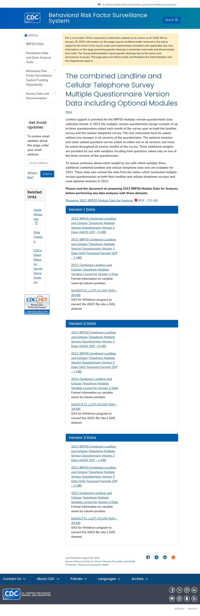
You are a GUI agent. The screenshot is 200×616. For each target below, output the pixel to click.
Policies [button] (78, 579)
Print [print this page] (69, 112)
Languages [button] (109, 579)
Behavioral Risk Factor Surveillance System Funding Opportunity (39, 78)
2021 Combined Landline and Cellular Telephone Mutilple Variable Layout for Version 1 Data (94, 269)
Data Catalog (38, 236)
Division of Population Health (93, 564)
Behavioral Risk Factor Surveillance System (98, 18)
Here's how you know (166, 5)
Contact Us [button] (14, 579)
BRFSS (33, 35)
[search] (172, 20)
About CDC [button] (48, 579)
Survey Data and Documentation (37, 96)
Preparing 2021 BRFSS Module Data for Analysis (112, 200)
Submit (47, 174)
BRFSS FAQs (35, 44)
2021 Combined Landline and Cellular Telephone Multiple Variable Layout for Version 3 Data (94, 497)
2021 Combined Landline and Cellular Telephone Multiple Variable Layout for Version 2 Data (94, 383)
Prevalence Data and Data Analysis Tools (38, 57)
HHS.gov (180, 608)
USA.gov (192, 608)
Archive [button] (140, 579)
